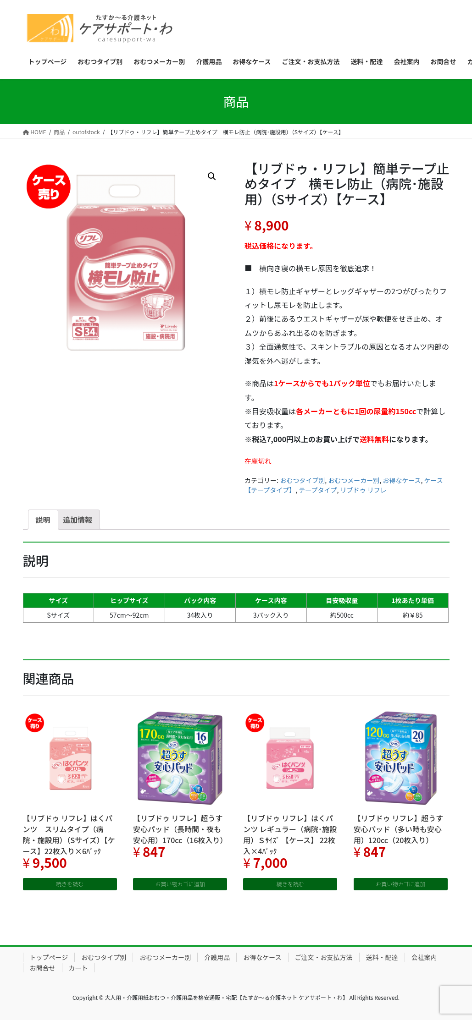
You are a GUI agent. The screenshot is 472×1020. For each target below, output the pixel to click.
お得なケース (402, 480)
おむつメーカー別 (353, 480)
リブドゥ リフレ (363, 489)
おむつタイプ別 (302, 480)
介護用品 (217, 957)
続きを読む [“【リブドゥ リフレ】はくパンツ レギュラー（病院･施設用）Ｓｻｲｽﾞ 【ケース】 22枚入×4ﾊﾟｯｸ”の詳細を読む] (290, 884)
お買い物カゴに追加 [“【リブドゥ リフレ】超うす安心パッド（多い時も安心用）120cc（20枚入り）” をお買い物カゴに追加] (400, 884)
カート (78, 967)
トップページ (49, 957)
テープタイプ (318, 489)
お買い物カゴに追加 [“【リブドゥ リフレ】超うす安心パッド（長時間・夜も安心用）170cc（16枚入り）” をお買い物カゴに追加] (180, 884)
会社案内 (424, 957)
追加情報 (77, 519)
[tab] (43, 520)
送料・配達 (382, 957)
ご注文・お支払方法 (324, 957)
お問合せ (43, 967)
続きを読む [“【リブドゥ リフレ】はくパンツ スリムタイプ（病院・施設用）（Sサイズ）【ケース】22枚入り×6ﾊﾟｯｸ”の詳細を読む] (69, 884)
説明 (43, 519)
